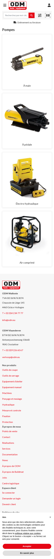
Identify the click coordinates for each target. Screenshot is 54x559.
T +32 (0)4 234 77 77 (12, 313)
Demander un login (11, 498)
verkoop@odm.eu (11, 357)
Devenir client (9, 504)
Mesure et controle (11, 410)
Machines (7, 393)
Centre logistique (10, 483)
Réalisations (8, 442)
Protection (7, 422)
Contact (6, 437)
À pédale (27, 144)
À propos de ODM (11, 466)
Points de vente (9, 431)
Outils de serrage (10, 375)
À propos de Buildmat (13, 471)
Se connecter (8, 492)
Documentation (10, 454)
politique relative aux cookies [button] (28, 533)
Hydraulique (8, 404)
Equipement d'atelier (12, 381)
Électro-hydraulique (27, 203)
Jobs (4, 477)
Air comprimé (27, 262)
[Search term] (16, 15)
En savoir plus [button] (27, 553)
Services (6, 448)
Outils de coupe (10, 369)
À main (27, 85)
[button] (4, 5)
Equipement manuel (11, 387)
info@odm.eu (8, 320)
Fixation (6, 416)
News (5, 460)
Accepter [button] (27, 546)
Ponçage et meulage (12, 398)
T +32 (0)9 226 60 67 (12, 350)
